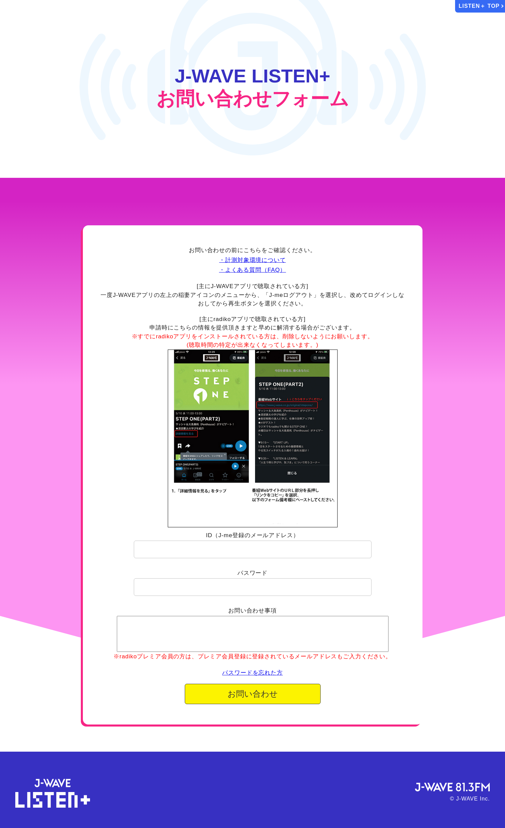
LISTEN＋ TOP (479, 6)
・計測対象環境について (252, 260)
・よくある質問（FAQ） (252, 270)
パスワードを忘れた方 (252, 673)
